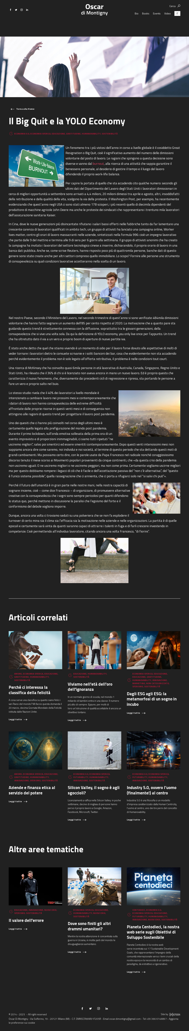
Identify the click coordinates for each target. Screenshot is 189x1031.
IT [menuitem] (177, 23)
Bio (136, 23)
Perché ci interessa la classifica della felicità (29, 690)
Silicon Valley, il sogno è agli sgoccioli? (94, 790)
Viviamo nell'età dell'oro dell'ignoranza (90, 687)
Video (167, 23)
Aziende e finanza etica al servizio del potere (32, 790)
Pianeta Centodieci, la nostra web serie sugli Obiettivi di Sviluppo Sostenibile (153, 932)
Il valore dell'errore (26, 920)
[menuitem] (177, 23)
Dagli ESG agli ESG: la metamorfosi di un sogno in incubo (152, 698)
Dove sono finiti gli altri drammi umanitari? (89, 926)
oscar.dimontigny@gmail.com (125, 1019)
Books (145, 23)
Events (157, 23)
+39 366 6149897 (157, 1019)
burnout (98, 163)
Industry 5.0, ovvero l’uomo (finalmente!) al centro (151, 790)
